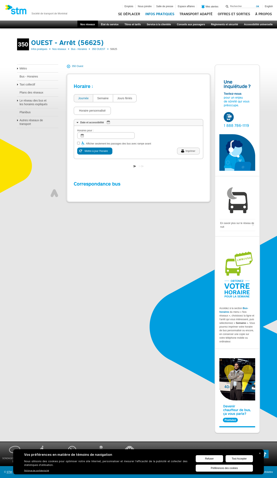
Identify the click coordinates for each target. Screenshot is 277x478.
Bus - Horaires (79, 49)
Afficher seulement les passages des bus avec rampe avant (118, 131)
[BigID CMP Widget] (138, 463)
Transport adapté (196, 14)
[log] (106, 123)
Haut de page (54, 181)
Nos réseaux (87, 24)
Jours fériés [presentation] (124, 98)
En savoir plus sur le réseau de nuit (237, 225)
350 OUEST (98, 49)
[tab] (83, 98)
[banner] (36, 11)
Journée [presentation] (83, 98)
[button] (157, 98)
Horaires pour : (85, 118)
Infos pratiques (159, 14)
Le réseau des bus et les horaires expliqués (33, 102)
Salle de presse (164, 6)
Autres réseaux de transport (31, 122)
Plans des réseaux (31, 92)
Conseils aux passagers (191, 24)
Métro (23, 68)
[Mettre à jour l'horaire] (94, 138)
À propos (263, 14)
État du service (110, 24)
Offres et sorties (234, 14)
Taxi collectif (27, 84)
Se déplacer (129, 14)
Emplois (129, 6)
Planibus (25, 112)
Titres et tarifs (133, 24)
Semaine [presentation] (103, 98)
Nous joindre (145, 6)
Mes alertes (209, 7)
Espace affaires (186, 6)
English (269, 6)
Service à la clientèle (159, 24)
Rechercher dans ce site (227, 6)
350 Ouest (77, 66)
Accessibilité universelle (258, 24)
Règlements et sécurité (224, 24)
